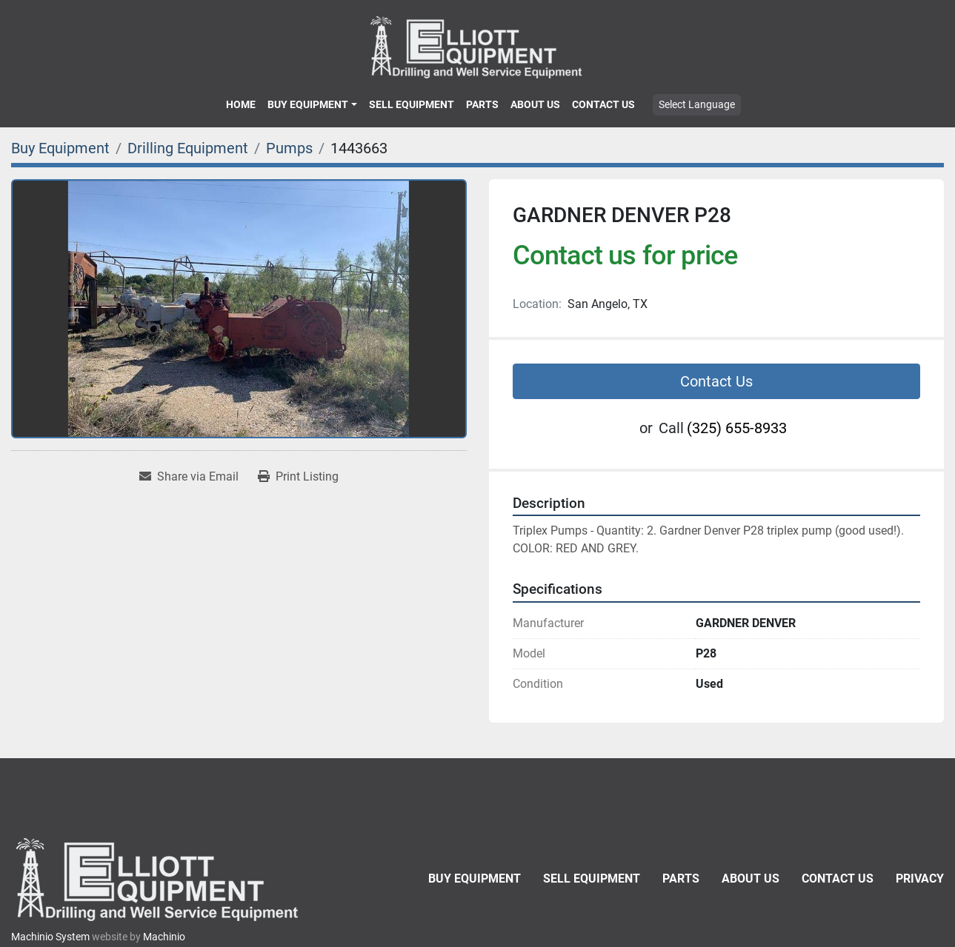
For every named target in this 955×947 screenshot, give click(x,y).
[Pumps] (289, 148)
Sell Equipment (411, 104)
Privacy (920, 878)
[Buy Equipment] (60, 148)
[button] (311, 104)
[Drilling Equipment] (187, 148)
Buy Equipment (307, 104)
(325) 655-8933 (737, 428)
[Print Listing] (298, 477)
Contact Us (603, 104)
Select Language (697, 104)
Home (241, 104)
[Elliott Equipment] (159, 879)
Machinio (164, 937)
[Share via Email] (189, 477)
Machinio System (50, 937)
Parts (482, 104)
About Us (535, 104)
